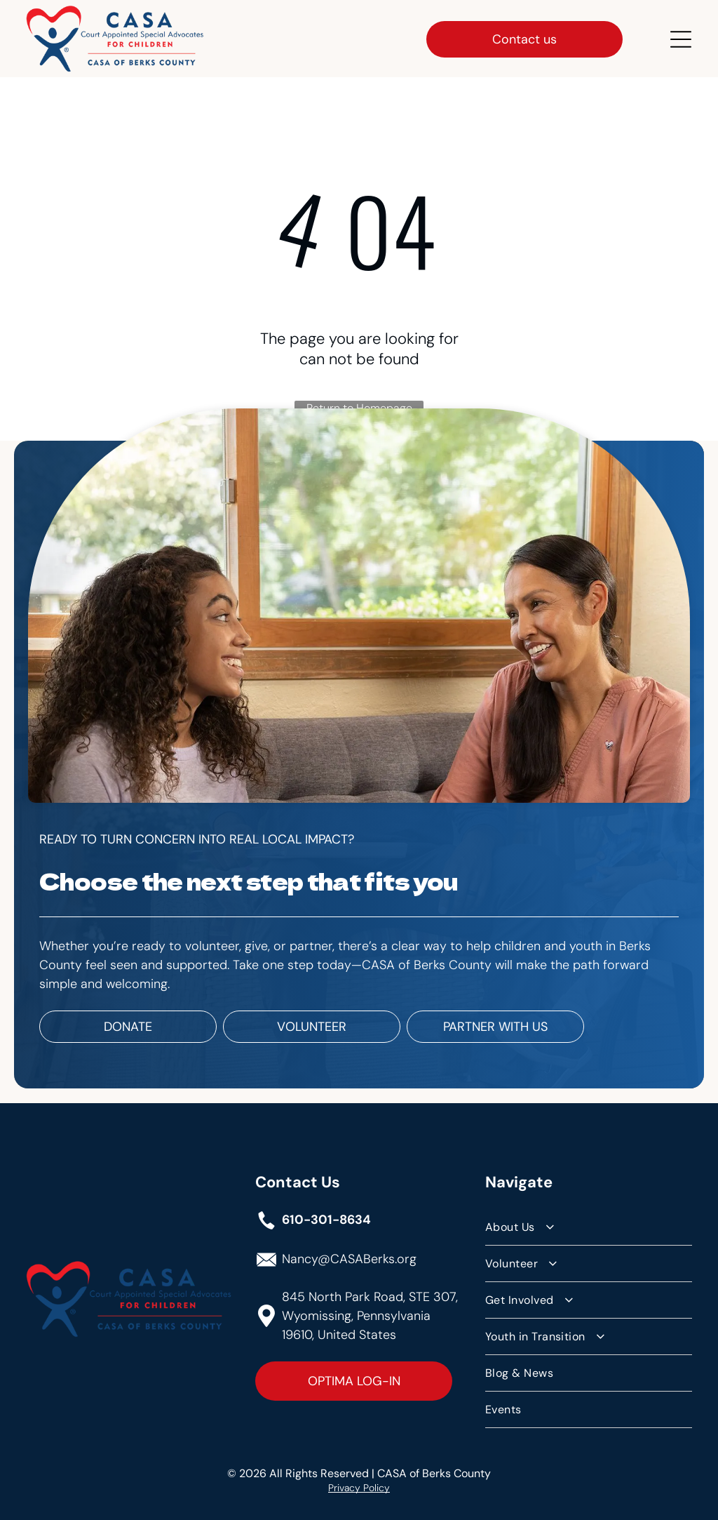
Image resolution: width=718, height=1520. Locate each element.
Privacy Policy (359, 1486)
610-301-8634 (326, 1218)
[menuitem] (589, 1226)
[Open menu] (680, 37)
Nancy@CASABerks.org (349, 1257)
